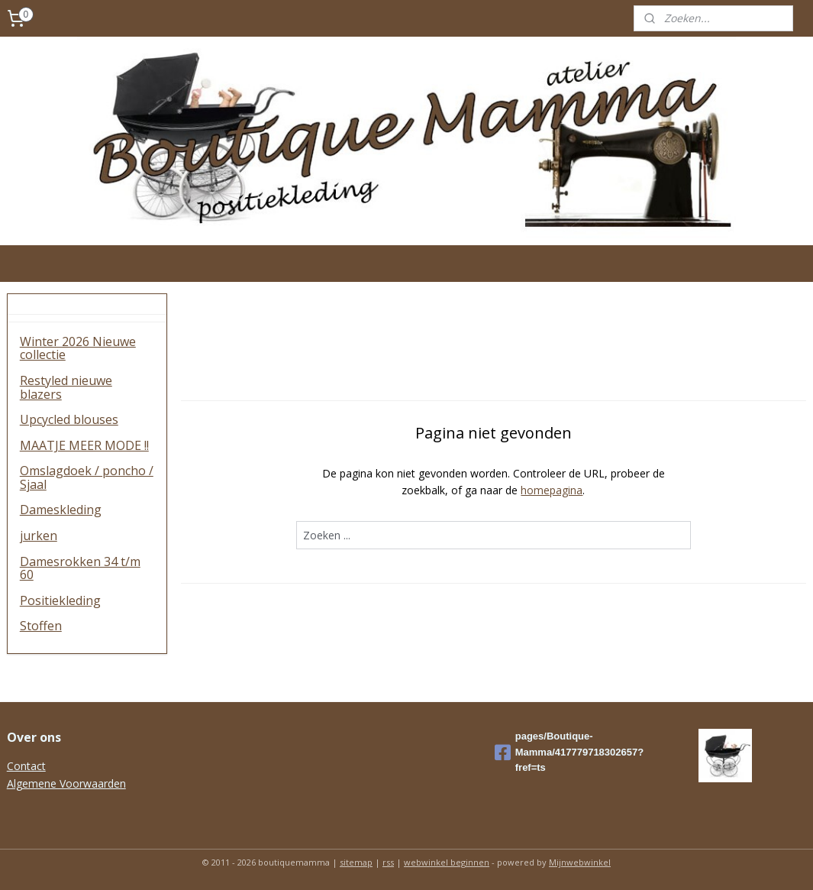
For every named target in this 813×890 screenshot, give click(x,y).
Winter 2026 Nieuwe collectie (78, 348)
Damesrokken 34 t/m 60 (80, 568)
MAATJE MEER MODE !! (84, 445)
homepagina (552, 490)
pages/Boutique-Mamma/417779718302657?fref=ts (569, 752)
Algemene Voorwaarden (66, 783)
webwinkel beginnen (446, 862)
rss (388, 862)
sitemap (356, 862)
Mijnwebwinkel (580, 862)
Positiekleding (60, 600)
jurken (38, 535)
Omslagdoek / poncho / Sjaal (86, 477)
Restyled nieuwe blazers (66, 387)
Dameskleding (61, 509)
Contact (26, 766)
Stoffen (41, 625)
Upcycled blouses (69, 419)
